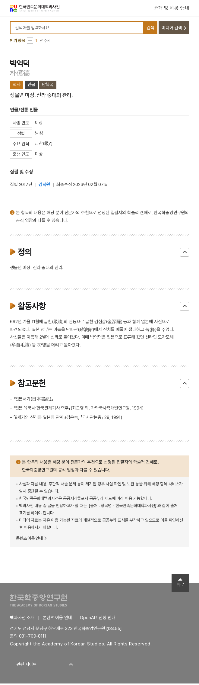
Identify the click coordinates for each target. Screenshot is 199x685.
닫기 (184, 254)
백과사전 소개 (22, 619)
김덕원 (44, 186)
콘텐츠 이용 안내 (29, 539)
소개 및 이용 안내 (171, 8)
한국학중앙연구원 (38, 602)
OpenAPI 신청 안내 (97, 619)
